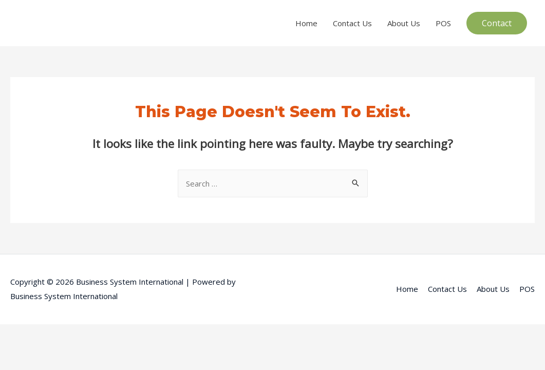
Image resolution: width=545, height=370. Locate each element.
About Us (403, 23)
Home (306, 23)
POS (443, 23)
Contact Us (352, 23)
